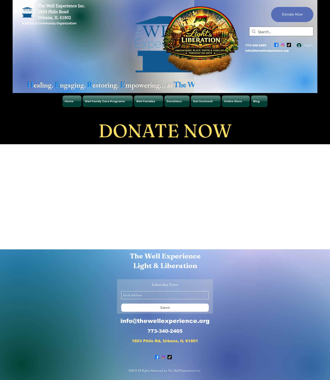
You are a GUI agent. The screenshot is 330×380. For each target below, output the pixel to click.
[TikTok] (289, 45)
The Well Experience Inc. (61, 6)
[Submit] (165, 308)
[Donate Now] (292, 14)
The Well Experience (165, 256)
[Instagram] (283, 45)
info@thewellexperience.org (267, 50)
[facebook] (276, 45)
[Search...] (281, 32)
